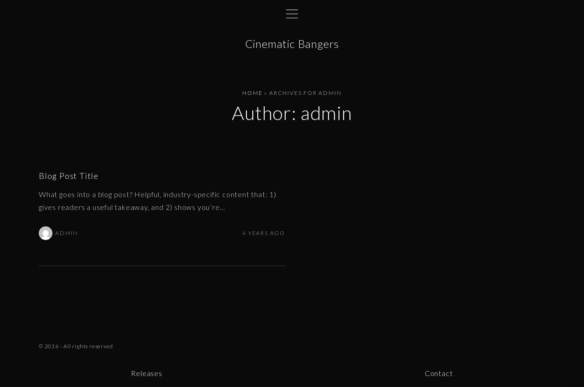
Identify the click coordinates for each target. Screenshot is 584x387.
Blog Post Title (69, 176)
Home (252, 92)
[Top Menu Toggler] (292, 14)
